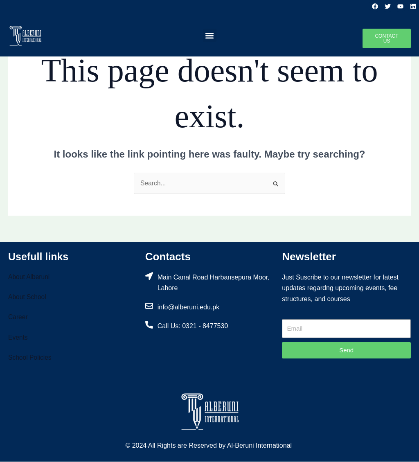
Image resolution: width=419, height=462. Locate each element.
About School (27, 297)
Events (18, 337)
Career (18, 317)
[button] (209, 35)
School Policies (30, 357)
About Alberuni (29, 276)
